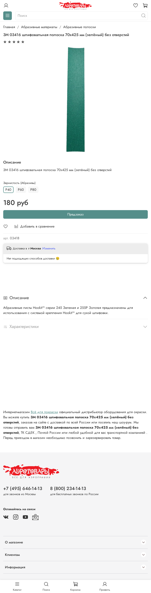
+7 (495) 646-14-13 (22, 488)
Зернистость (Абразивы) (19, 183)
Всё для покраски (44, 411)
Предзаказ (75, 214)
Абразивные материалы (39, 26)
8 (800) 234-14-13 (68, 488)
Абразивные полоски (79, 26)
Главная (9, 26)
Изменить (48, 248)
